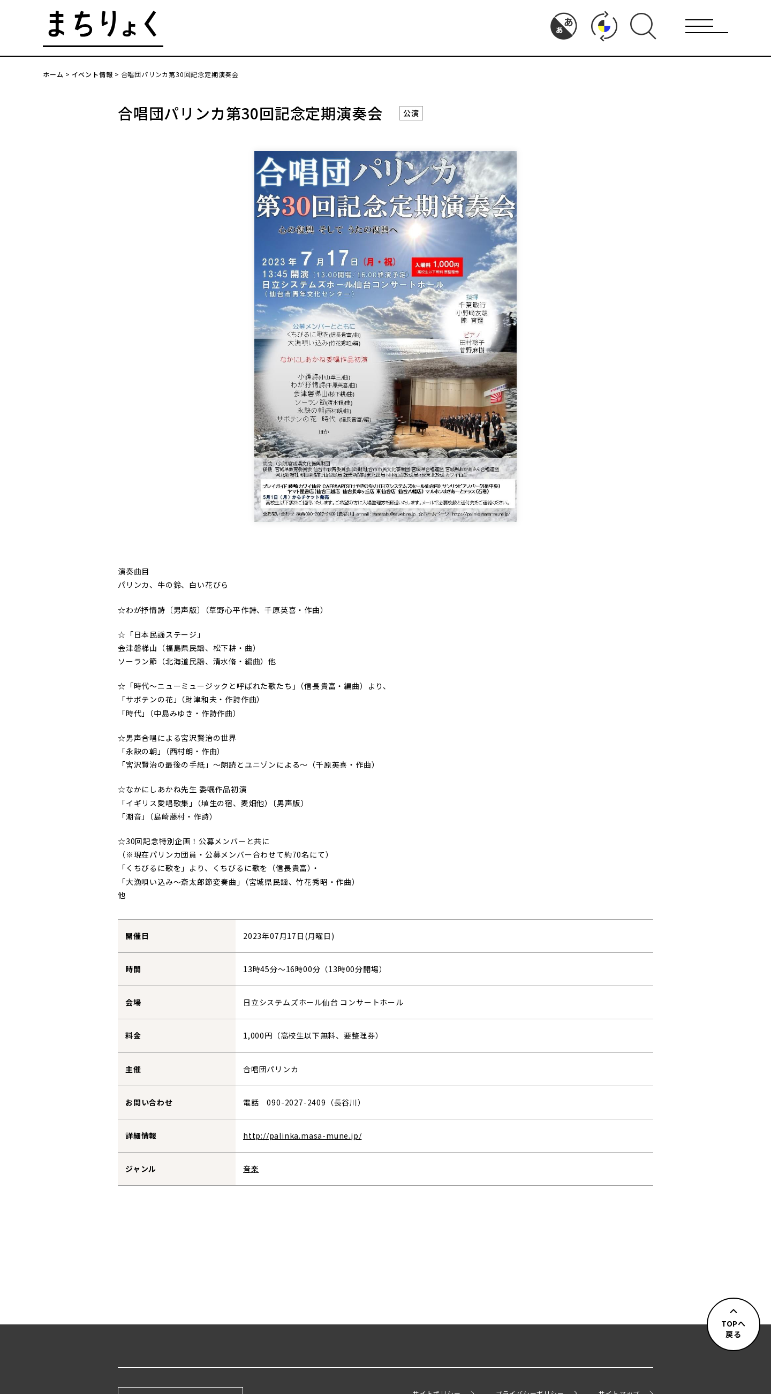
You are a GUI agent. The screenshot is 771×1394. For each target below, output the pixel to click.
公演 (411, 113)
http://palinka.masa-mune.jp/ (302, 1135)
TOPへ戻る (733, 1328)
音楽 (251, 1168)
